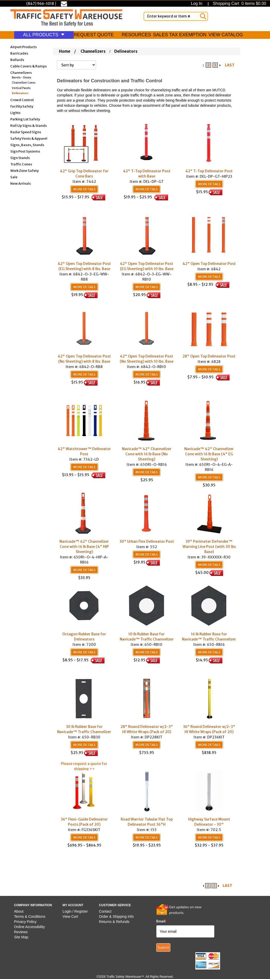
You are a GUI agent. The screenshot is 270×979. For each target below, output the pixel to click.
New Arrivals (20, 183)
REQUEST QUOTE (94, 34)
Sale (14, 177)
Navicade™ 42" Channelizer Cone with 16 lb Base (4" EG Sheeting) (209, 454)
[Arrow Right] (220, 65)
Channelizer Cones (23, 82)
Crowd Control (22, 100)
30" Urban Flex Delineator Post (146, 541)
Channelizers (21, 72)
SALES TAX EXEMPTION (179, 34)
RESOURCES (136, 34)
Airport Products (23, 47)
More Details (84, 189)
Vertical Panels (21, 88)
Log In (198, 3)
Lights (15, 112)
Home (64, 51)
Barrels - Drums (21, 77)
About (19, 911)
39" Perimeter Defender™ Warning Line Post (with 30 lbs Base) (209, 546)
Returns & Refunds (114, 922)
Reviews (21, 932)
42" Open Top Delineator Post (209, 263)
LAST (229, 65)
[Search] (203, 16)
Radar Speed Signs (25, 132)
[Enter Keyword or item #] (176, 16)
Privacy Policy (25, 922)
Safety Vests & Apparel (28, 138)
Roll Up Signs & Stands (28, 125)
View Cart (70, 916)
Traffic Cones (21, 164)
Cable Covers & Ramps (28, 66)
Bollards (17, 59)
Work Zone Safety (24, 170)
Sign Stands (20, 157)
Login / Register (75, 911)
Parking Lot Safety (25, 119)
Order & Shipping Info (116, 916)
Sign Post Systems (25, 151)
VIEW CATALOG (225, 34)
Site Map (21, 937)
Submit (163, 947)
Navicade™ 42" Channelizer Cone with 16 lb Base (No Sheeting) (146, 454)
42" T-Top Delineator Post (209, 171)
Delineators (20, 93)
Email (162, 921)
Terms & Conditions (29, 916)
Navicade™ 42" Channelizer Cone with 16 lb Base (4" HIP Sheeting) (84, 546)
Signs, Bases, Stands (27, 145)
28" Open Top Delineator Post (209, 356)
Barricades (19, 53)
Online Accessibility (29, 927)
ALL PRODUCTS (44, 34)
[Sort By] (76, 64)
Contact (105, 911)
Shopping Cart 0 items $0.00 (239, 3)
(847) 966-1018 (40, 3)
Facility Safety (21, 106)
